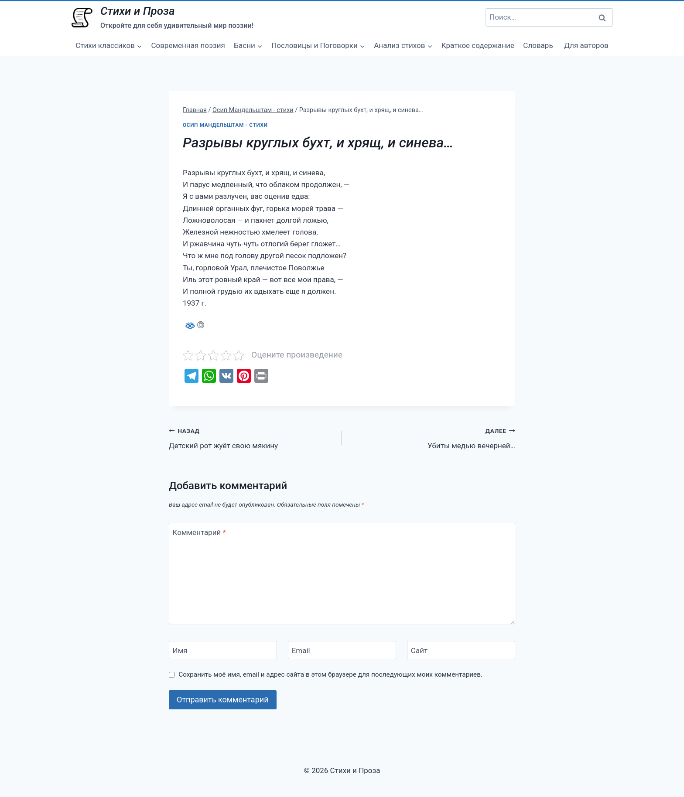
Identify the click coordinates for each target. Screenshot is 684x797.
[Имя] (223, 650)
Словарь (538, 45)
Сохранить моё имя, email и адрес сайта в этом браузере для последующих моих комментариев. (330, 674)
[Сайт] (461, 650)
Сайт (419, 650)
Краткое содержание (477, 45)
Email (301, 650)
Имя (180, 650)
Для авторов (586, 45)
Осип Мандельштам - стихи (225, 125)
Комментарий (199, 532)
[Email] (342, 650)
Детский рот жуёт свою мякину (252, 437)
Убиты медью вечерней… (432, 437)
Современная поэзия (188, 45)
